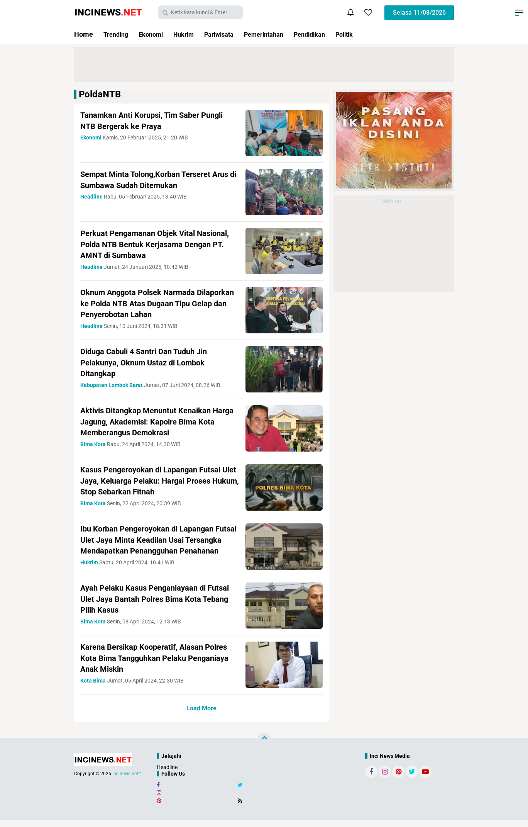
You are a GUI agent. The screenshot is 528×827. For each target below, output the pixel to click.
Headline (167, 774)
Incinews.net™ (126, 781)
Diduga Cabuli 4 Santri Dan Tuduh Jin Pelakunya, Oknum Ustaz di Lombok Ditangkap (150, 362)
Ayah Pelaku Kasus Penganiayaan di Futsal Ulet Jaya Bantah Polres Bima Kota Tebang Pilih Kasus (158, 606)
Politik (369, 34)
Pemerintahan (279, 34)
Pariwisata (230, 34)
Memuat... (393, 201)
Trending (117, 34)
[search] (200, 12)
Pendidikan (330, 34)
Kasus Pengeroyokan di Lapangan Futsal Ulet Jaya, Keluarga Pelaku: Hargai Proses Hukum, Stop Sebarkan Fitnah (157, 480)
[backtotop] (264, 746)
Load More (201, 715)
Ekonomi (155, 34)
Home (83, 34)
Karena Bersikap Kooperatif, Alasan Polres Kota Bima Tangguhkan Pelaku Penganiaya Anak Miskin (151, 665)
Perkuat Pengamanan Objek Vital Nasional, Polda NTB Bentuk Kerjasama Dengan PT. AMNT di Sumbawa (155, 244)
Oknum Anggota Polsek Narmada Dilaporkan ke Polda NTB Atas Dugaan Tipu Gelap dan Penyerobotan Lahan (152, 303)
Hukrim (191, 34)
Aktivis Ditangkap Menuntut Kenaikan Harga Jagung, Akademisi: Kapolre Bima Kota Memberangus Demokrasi (157, 421)
